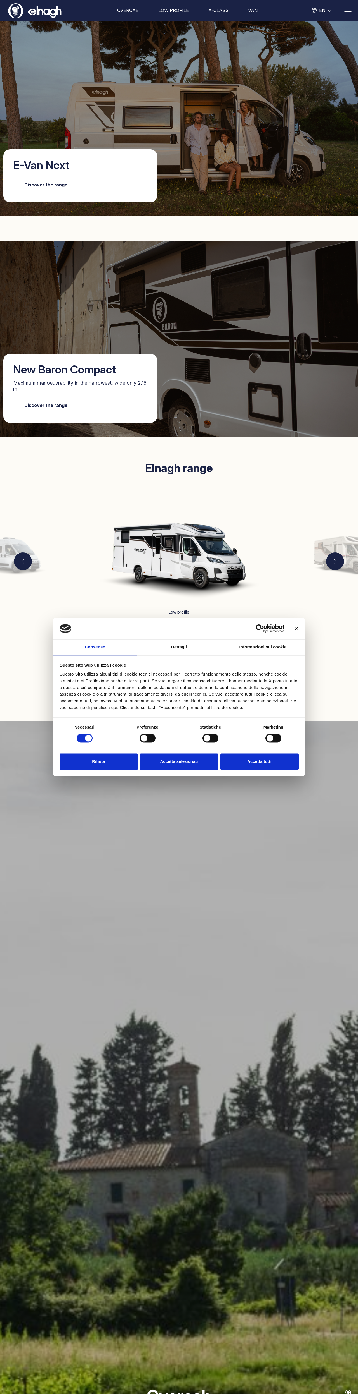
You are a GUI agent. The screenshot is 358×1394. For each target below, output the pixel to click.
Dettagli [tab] (179, 647)
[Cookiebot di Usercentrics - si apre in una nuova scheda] (259, 628)
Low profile (173, 10)
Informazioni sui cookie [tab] (263, 647)
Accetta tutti (259, 761)
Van (253, 10)
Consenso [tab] (95, 647)
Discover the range (45, 185)
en (322, 10)
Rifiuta (98, 761)
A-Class (218, 10)
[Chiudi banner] (297, 629)
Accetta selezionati (179, 761)
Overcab (128, 10)
